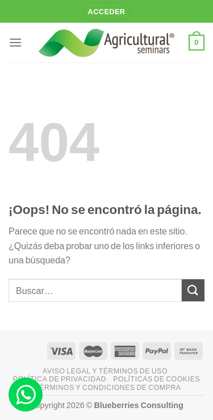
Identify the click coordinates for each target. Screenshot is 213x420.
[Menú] (15, 42)
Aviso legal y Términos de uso (105, 371)
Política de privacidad (59, 379)
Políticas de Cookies (156, 379)
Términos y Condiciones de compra (108, 387)
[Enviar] (193, 290)
